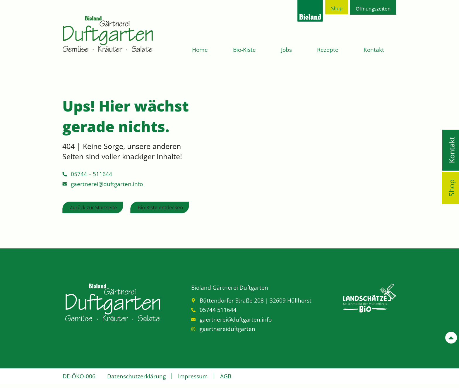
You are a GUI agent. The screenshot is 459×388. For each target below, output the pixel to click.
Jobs (286, 50)
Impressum (193, 376)
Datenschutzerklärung (136, 376)
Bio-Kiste (244, 50)
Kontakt (374, 50)
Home (200, 50)
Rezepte (327, 50)
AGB (225, 376)
